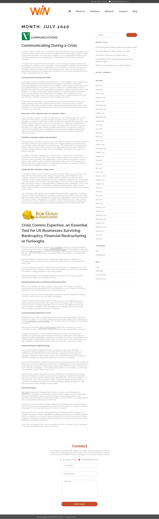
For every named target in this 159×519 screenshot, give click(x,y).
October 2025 (100, 113)
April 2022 (99, 168)
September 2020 (101, 227)
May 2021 (99, 195)
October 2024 (100, 152)
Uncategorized (100, 255)
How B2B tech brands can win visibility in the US (111, 55)
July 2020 (99, 235)
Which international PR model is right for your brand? (113, 51)
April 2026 (99, 89)
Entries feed (99, 271)
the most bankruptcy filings (55, 249)
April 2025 (99, 137)
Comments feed (101, 275)
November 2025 (101, 109)
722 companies (56, 247)
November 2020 (101, 219)
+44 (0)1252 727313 (99, 1)
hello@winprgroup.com (119, 1)
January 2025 (100, 144)
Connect (123, 11)
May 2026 (99, 85)
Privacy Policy (71, 517)
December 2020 (101, 215)
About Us (80, 11)
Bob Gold (25, 392)
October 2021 (100, 180)
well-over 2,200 (35, 251)
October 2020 (100, 223)
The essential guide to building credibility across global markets (116, 47)
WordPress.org (100, 279)
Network (109, 11)
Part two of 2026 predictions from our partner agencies (113, 65)
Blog (135, 11)
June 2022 (99, 160)
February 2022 (100, 176)
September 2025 (101, 117)
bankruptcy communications (39, 321)
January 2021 (100, 211)
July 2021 (99, 188)
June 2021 (99, 192)
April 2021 (99, 199)
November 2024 (101, 148)
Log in (98, 267)
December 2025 (101, 105)
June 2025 (99, 129)
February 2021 (100, 207)
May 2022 (99, 164)
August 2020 (100, 231)
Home (69, 11)
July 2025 (99, 125)
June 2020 (99, 239)
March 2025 (99, 141)
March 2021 (99, 203)
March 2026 (100, 93)
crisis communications (47, 327)
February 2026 (100, 97)
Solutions (95, 11)
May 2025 (99, 133)
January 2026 (100, 101)
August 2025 (100, 121)
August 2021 (100, 184)
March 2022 (99, 172)
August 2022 (100, 156)
